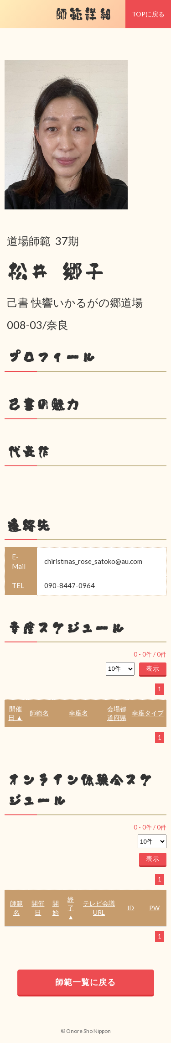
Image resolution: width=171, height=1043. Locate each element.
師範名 (39, 713)
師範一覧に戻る (85, 982)
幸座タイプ (148, 713)
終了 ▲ (70, 908)
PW (154, 908)
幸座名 (78, 713)
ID (130, 908)
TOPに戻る (148, 14)
